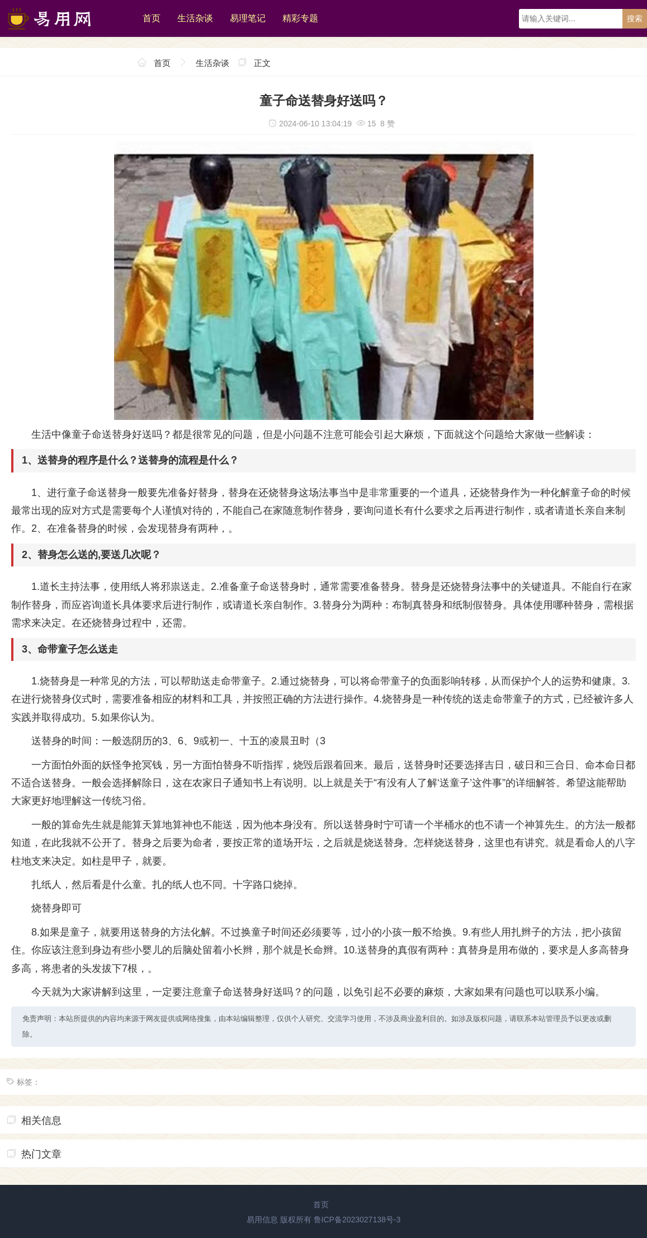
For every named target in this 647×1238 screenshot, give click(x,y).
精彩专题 (300, 18)
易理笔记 (248, 18)
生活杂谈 (195, 18)
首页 (151, 18)
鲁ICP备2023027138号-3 (357, 1219)
